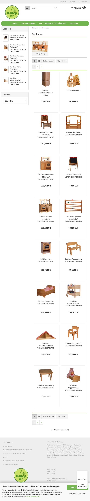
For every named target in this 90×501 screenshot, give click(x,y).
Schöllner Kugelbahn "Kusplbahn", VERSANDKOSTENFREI (73, 219)
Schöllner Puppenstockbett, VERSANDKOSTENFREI (73, 303)
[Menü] (86, 472)
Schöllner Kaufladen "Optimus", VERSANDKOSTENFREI (45, 135)
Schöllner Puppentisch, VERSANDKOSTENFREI (45, 387)
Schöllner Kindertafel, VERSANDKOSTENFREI (73, 176)
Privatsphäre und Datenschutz (14, 461)
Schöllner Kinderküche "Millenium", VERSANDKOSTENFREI (45, 177)
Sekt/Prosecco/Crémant (52, 23)
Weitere (73, 23)
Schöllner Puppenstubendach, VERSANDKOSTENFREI (45, 346)
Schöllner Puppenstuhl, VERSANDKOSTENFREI (73, 345)
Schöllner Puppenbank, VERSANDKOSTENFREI (73, 260)
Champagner (28, 23)
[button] (34, 61)
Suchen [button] (63, 2)
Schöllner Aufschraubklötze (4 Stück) (45, 93)
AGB (6, 457)
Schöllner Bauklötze (73, 90)
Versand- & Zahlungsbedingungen (15, 453)
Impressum (8, 446)
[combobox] (48, 61)
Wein (14, 23)
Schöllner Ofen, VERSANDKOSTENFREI (45, 260)
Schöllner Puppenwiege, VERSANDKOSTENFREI (73, 388)
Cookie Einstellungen (11, 464)
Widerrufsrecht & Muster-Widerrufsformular (18, 450)
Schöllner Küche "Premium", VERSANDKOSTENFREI (45, 219)
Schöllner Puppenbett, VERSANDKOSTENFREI (45, 302)
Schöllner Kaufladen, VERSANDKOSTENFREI (73, 134)
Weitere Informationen (77, 493)
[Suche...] (27, 8)
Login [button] (72, 2)
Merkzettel (83, 2)
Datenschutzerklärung (32, 496)
